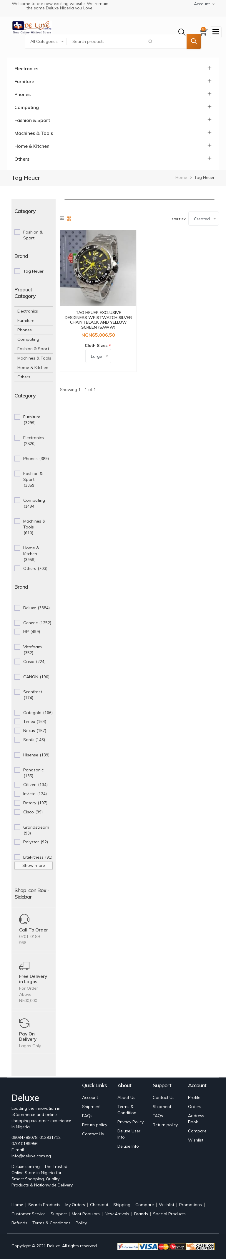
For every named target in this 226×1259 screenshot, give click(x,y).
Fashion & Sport (32, 120)
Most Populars (86, 1214)
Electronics (26, 68)
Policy (81, 1223)
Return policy (94, 1124)
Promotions (190, 1205)
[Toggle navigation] (216, 32)
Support (59, 1214)
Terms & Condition (126, 1109)
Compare (197, 1131)
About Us (126, 1097)
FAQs (87, 1115)
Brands (141, 1214)
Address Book (196, 1118)
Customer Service (28, 1214)
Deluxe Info (128, 1146)
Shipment (91, 1106)
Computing (26, 107)
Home (181, 177)
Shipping (121, 1205)
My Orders (75, 1205)
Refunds (19, 1223)
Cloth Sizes (96, 345)
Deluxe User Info (128, 1134)
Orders (194, 1106)
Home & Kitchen (31, 146)
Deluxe (53, 1245)
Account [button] (202, 3)
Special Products (169, 1214)
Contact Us (93, 1134)
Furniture (24, 81)
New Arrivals (117, 1214)
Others (21, 159)
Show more (33, 865)
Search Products (44, 1205)
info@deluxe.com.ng (31, 1156)
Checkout (99, 1205)
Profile (194, 1097)
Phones (22, 94)
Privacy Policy (130, 1121)
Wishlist (195, 1140)
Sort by (179, 219)
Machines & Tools (33, 133)
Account (90, 1097)
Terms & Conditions (51, 1223)
